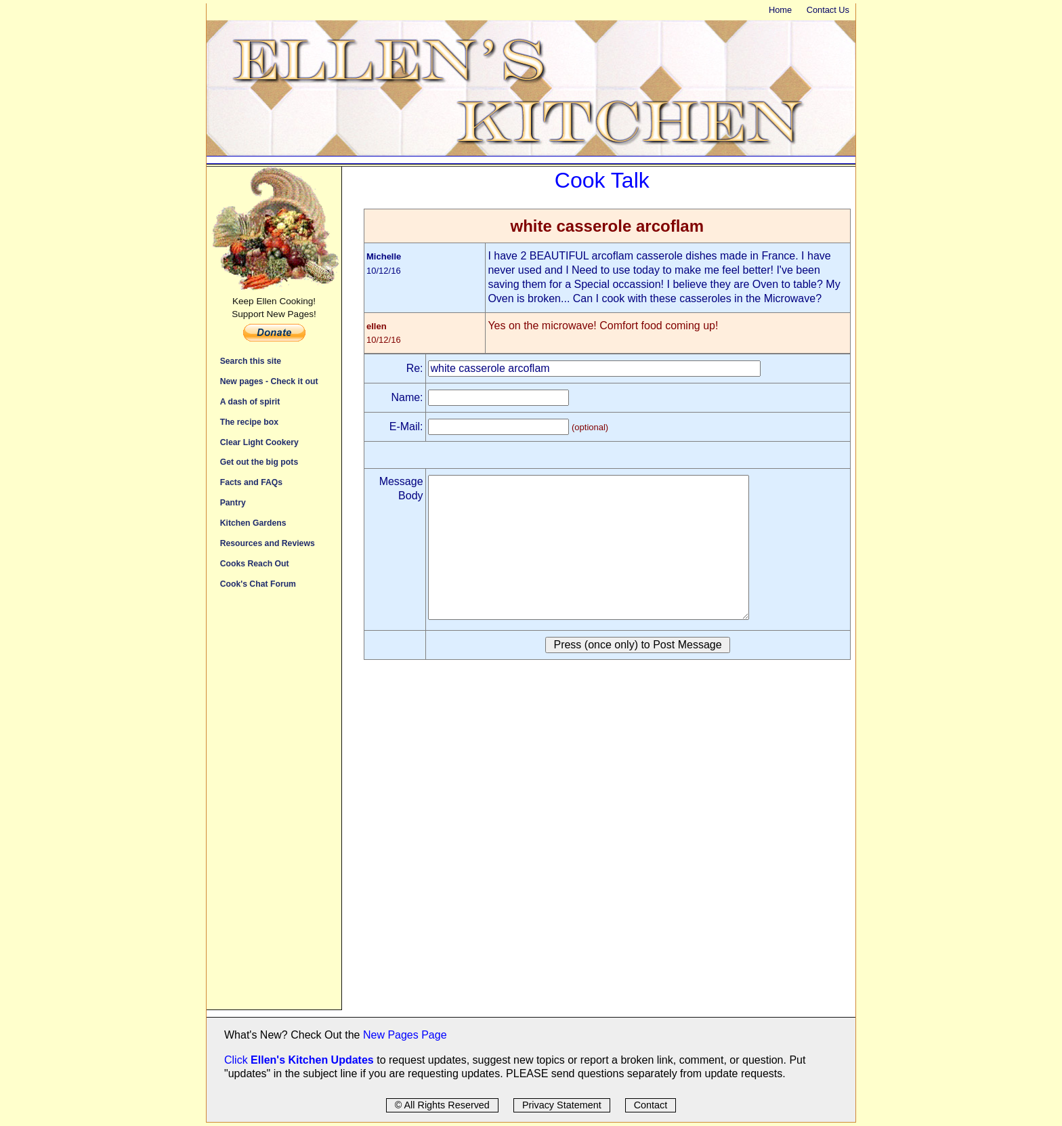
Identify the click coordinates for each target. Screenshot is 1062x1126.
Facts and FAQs (251, 482)
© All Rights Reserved (442, 1105)
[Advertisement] (274, 806)
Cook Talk (602, 180)
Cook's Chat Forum (258, 583)
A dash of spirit (250, 401)
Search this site (250, 360)
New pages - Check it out (269, 381)
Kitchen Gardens (253, 522)
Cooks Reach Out (254, 563)
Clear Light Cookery (259, 442)
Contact (651, 1105)
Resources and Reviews (267, 543)
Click (237, 1060)
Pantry (233, 502)
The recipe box (249, 421)
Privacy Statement (561, 1105)
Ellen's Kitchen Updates (312, 1060)
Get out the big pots (259, 461)
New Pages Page (405, 1035)
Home (780, 10)
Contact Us (828, 10)
